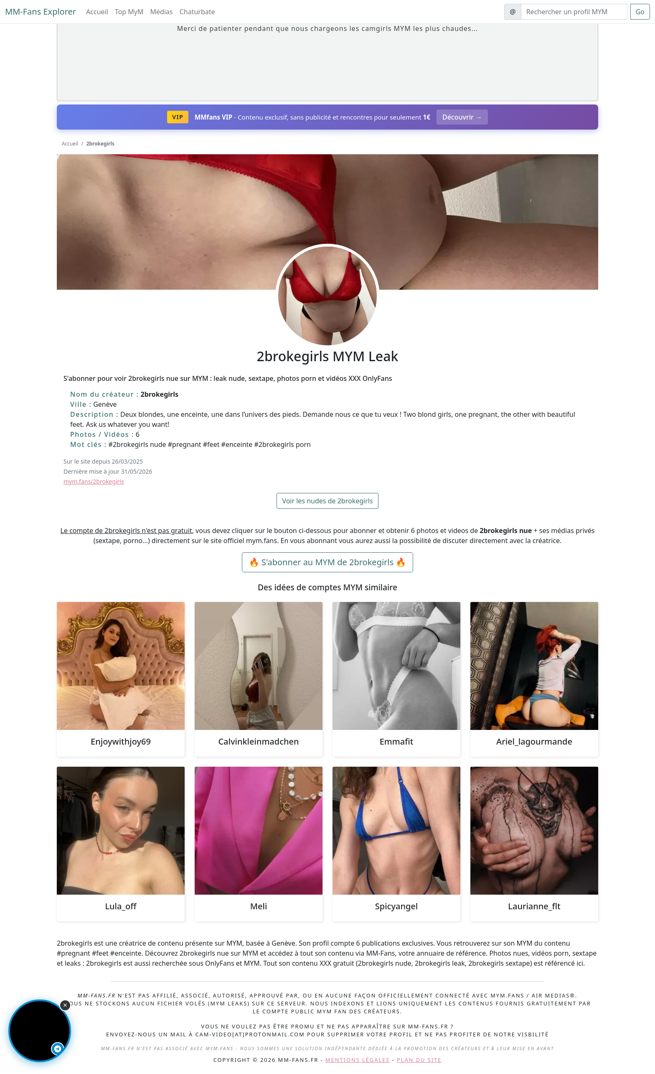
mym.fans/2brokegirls (93, 481)
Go (640, 11)
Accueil (97, 11)
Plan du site (419, 1060)
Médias (161, 11)
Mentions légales (357, 1060)
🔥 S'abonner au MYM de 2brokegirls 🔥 (327, 562)
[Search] (574, 12)
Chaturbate (197, 11)
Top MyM (129, 11)
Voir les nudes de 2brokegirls (327, 500)
